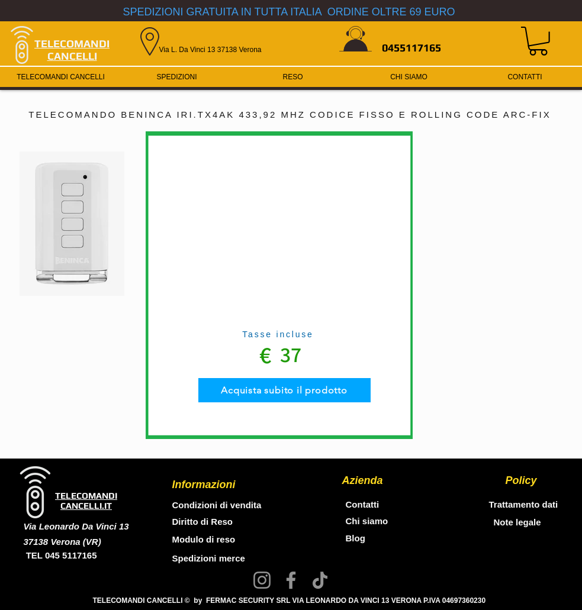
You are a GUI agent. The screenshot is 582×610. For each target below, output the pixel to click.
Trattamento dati (523, 504)
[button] (538, 41)
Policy (521, 480)
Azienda (362, 480)
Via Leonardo (53, 526)
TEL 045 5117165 (60, 555)
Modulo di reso (204, 539)
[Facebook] (291, 580)
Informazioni (204, 484)
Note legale (517, 522)
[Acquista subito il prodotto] (284, 390)
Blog (355, 538)
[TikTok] (320, 580)
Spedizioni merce (210, 558)
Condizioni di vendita (217, 505)
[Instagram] (262, 580)
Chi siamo (367, 521)
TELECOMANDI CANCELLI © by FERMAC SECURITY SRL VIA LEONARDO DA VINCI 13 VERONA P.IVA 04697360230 (289, 600)
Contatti (363, 504)
